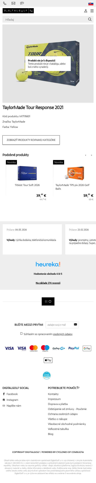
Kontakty (53, 394)
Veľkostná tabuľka (58, 429)
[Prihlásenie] (85, 10)
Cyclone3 (61, 452)
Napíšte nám (14, 405)
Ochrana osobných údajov (63, 414)
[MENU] (92, 10)
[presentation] (86, 155)
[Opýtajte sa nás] (22, 3)
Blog (50, 434)
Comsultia (78, 452)
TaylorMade (18, 121)
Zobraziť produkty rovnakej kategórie (31, 140)
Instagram (12, 400)
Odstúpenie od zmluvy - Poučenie (67, 409)
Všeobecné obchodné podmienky (67, 424)
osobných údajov (62, 334)
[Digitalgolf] (48, 301)
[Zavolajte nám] (4, 3)
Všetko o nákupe (57, 419)
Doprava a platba (58, 404)
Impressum (54, 399)
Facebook (12, 394)
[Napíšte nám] (13, 3)
